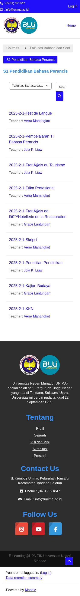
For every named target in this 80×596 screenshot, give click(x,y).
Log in (72, 6)
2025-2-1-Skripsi (23, 240)
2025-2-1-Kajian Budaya (29, 286)
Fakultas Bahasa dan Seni (50, 48)
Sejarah (40, 435)
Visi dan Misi (40, 442)
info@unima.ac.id (17, 9)
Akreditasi (39, 449)
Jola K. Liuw (33, 149)
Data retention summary (24, 578)
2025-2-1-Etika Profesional (31, 188)
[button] (69, 561)
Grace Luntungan (37, 224)
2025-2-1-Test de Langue (30, 113)
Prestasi (40, 456)
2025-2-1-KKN (21, 309)
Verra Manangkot (37, 121)
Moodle (30, 590)
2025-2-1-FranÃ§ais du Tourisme (37, 165)
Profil (40, 428)
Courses (12, 48)
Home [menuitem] (71, 25)
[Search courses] (62, 86)
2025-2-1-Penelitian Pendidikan (36, 263)
